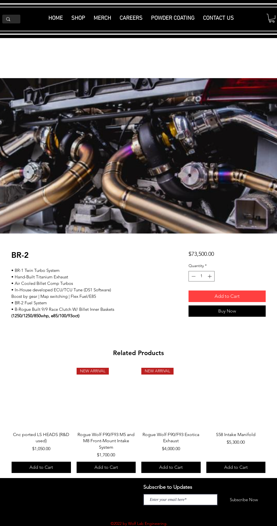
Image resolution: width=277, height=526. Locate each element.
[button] (272, 18)
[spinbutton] (201, 276)
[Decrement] (192, 276)
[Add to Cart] (41, 467)
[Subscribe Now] (244, 499)
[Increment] (210, 276)
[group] (138, 420)
